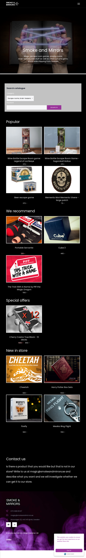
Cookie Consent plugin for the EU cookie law (69, 554)
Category (10, 93)
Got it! (69, 550)
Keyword (10, 103)
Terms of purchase (13, 545)
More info (65, 541)
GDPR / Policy (11, 549)
